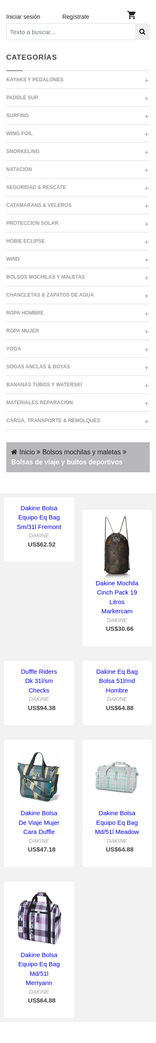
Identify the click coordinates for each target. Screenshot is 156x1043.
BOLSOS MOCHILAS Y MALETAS (45, 277)
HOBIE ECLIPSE (25, 241)
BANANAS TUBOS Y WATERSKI (44, 385)
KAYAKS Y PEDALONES (34, 80)
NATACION (19, 169)
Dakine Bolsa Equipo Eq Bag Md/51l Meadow (117, 822)
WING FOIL (19, 133)
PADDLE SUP (22, 98)
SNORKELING (23, 151)
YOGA (13, 349)
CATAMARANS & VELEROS (39, 205)
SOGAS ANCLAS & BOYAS (38, 367)
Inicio (23, 452)
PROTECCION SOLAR (32, 223)
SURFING (17, 115)
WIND (13, 259)
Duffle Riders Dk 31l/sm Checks (39, 681)
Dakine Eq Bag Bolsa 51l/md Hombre (117, 681)
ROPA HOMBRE (25, 313)
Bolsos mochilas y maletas (80, 452)
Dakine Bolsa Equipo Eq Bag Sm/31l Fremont (39, 517)
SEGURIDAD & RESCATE (36, 187)
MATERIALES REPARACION (39, 403)
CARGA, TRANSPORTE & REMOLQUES (53, 420)
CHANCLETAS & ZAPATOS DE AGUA (50, 295)
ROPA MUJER (22, 331)
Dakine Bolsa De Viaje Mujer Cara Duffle (39, 822)
